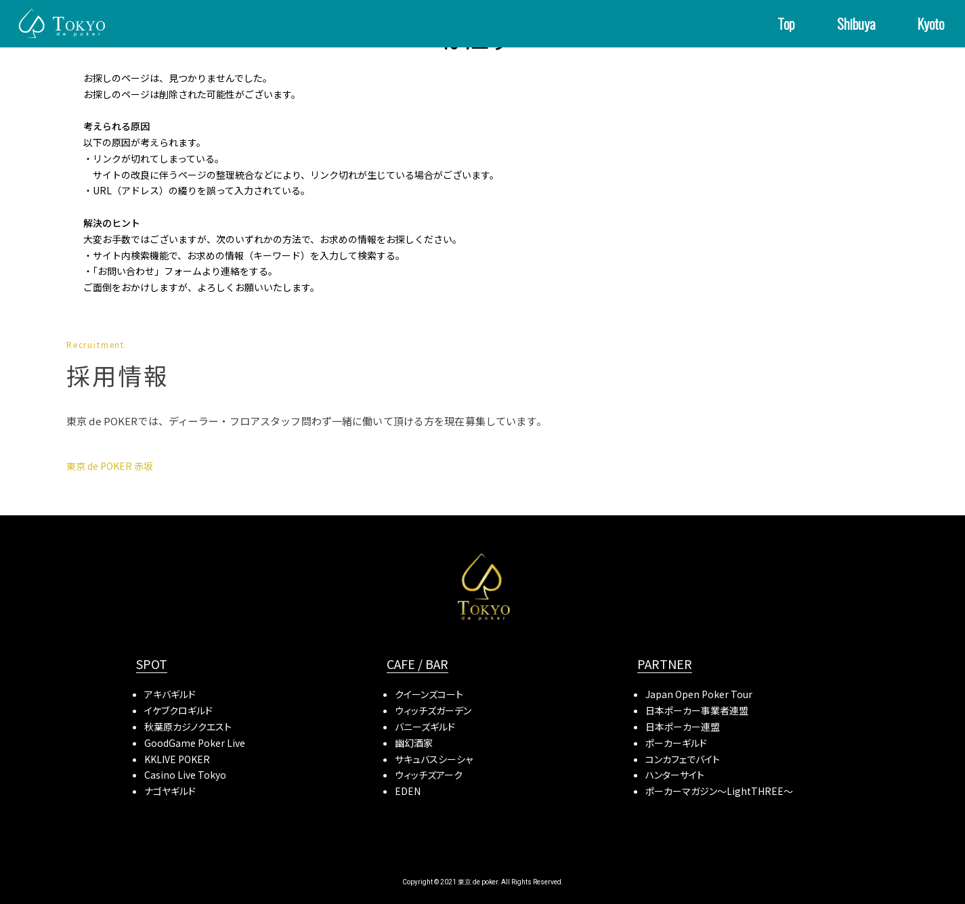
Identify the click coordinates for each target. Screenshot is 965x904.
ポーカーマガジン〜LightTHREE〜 (719, 791)
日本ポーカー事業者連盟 (696, 710)
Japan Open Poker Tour (698, 694)
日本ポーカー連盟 (682, 726)
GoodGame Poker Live (194, 743)
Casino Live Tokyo (185, 774)
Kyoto (931, 23)
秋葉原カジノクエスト (188, 726)
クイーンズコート (429, 694)
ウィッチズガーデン (433, 710)
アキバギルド (170, 694)
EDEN (408, 791)
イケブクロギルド (178, 710)
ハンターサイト (674, 774)
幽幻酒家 (414, 743)
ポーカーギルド (676, 743)
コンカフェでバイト (682, 759)
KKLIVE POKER (177, 759)
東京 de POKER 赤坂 (109, 466)
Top (786, 23)
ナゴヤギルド (170, 791)
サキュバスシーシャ (434, 759)
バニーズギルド (425, 726)
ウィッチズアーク (429, 774)
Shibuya (856, 23)
